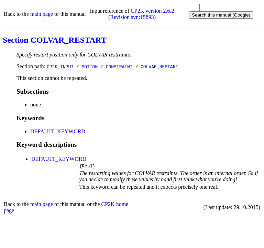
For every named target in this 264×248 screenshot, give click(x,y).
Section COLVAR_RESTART (55, 39)
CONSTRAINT (119, 66)
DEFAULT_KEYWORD (57, 131)
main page (41, 14)
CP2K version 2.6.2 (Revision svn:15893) (141, 14)
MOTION (89, 66)
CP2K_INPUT (60, 66)
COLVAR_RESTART (159, 66)
